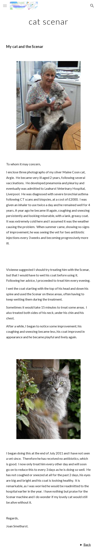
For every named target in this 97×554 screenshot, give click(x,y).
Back (87, 544)
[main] (48, 21)
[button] (5, 5)
